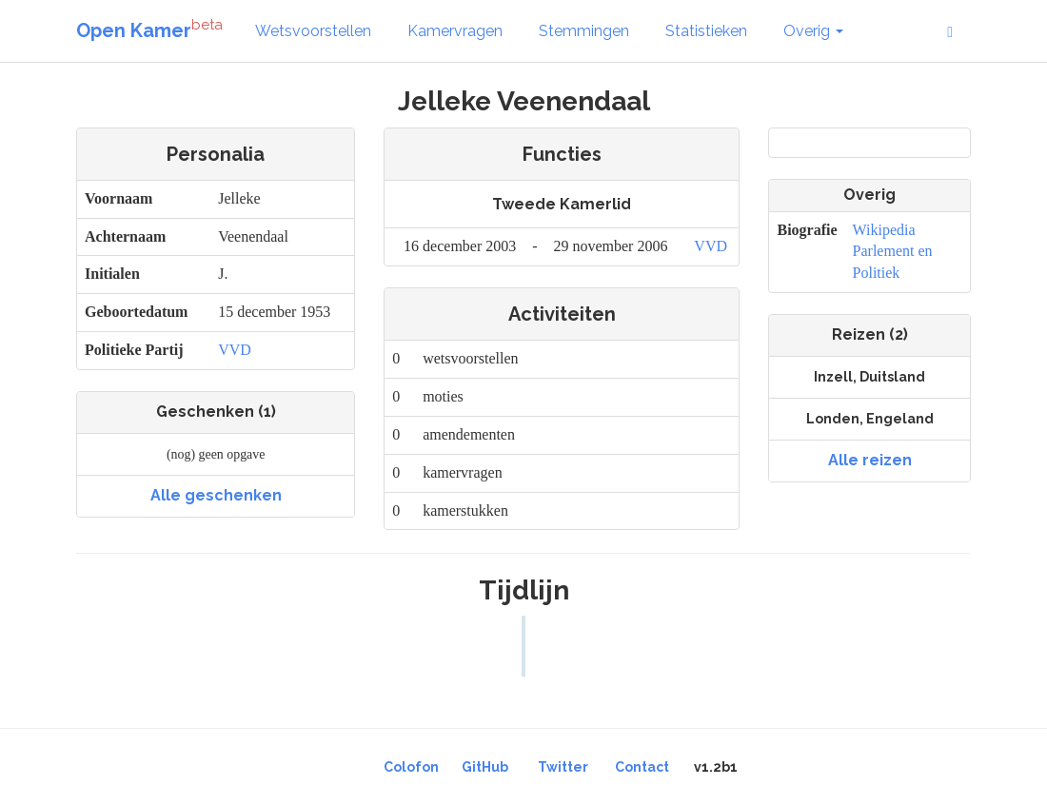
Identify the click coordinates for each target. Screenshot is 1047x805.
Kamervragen (455, 31)
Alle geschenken (216, 495)
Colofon (411, 767)
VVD (234, 350)
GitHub (485, 767)
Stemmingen (584, 31)
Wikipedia (884, 230)
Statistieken (706, 31)
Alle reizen (870, 460)
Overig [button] (813, 31)
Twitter (563, 767)
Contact (642, 767)
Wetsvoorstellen (313, 31)
